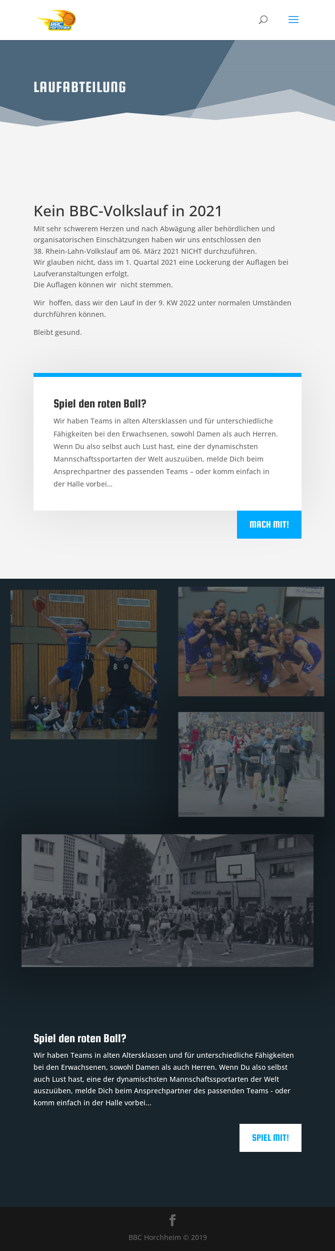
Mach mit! (269, 524)
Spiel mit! (270, 1137)
